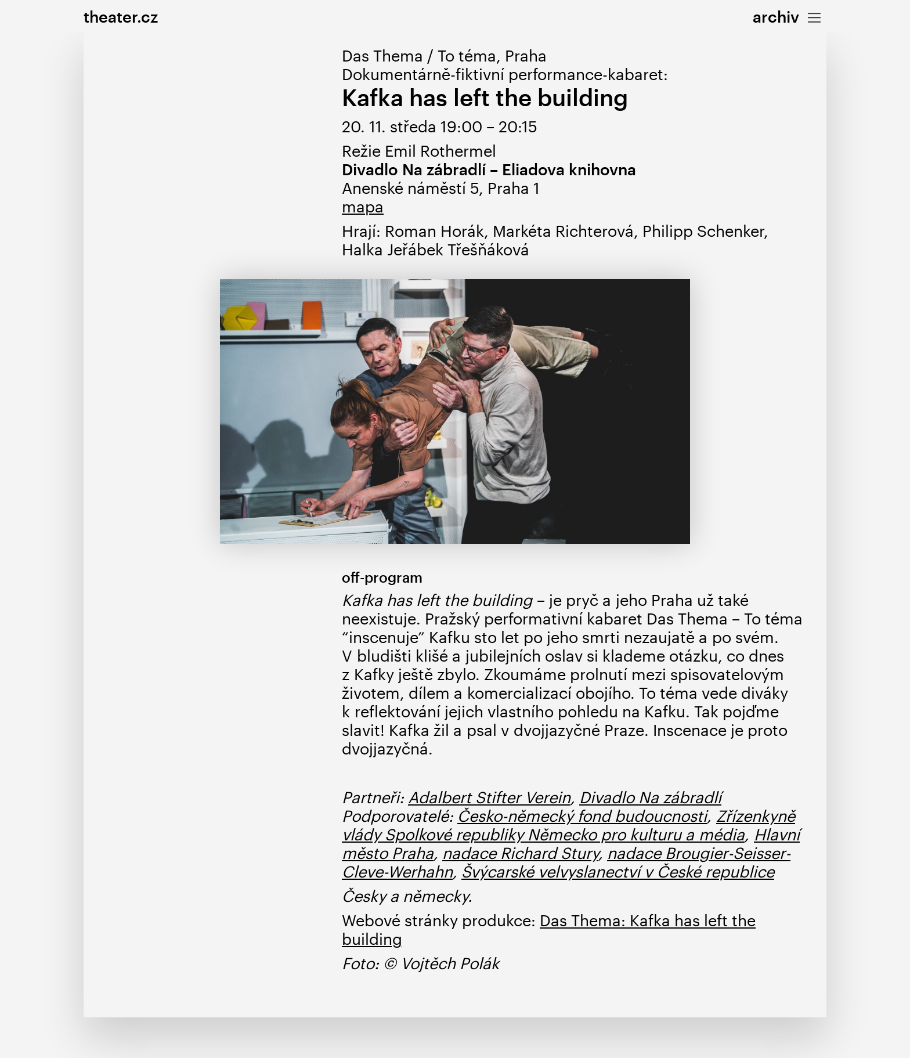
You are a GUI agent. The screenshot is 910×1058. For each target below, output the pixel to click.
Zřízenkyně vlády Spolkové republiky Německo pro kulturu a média (568, 825)
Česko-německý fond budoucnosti (582, 816)
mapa (363, 206)
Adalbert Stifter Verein (489, 797)
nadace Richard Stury (520, 853)
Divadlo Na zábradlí (650, 797)
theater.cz (121, 17)
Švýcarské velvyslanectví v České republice (617, 871)
